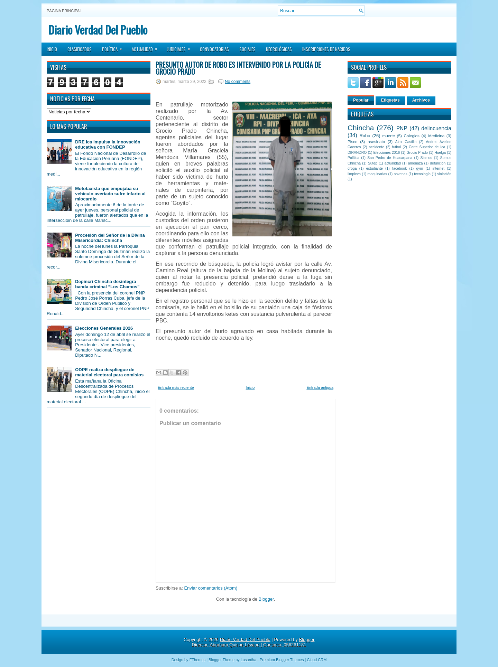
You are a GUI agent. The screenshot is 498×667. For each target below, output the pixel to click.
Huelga (440, 152)
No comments (237, 81)
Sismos (426, 158)
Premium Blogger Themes (282, 660)
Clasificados (79, 49)
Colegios (411, 135)
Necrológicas (279, 49)
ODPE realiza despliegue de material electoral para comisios (109, 372)
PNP (401, 128)
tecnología (422, 174)
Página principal (64, 11)
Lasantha (248, 660)
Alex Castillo (406, 142)
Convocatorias (214, 49)
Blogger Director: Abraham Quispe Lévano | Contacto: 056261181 (253, 642)
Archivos (421, 100)
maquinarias (377, 174)
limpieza (354, 174)
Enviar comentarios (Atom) (210, 588)
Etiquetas (390, 100)
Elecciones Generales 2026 (104, 328)
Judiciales (181, 47)
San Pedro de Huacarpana (389, 158)
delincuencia (436, 128)
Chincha (361, 128)
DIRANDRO (357, 152)
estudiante (374, 168)
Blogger (266, 599)
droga (352, 168)
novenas (400, 174)
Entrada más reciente (176, 387)
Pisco (353, 141)
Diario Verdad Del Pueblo (97, 29)
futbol (396, 147)
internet (438, 168)
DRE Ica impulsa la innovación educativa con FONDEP (107, 144)
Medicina (436, 135)
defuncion (437, 163)
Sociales (247, 49)
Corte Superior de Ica (427, 147)
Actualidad (147, 47)
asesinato (376, 141)
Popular (361, 100)
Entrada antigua (319, 387)
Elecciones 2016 (387, 152)
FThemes (197, 660)
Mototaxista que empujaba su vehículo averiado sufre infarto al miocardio (110, 193)
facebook (399, 168)
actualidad (393, 163)
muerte (388, 135)
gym (419, 168)
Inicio (52, 49)
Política (114, 47)
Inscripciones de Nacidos (326, 49)
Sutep (372, 163)
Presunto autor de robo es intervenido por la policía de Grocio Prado (238, 68)
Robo (364, 135)
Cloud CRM (316, 660)
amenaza (415, 163)
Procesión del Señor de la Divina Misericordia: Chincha (110, 238)
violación (444, 174)
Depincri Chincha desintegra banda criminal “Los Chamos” (107, 284)
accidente (376, 147)
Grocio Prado (417, 152)
